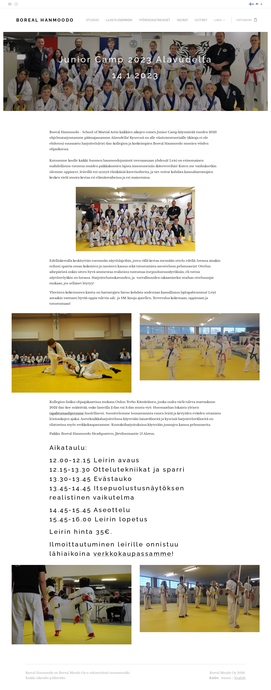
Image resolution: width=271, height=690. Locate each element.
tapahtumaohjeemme (67, 413)
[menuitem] (101, 20)
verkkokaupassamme (132, 553)
